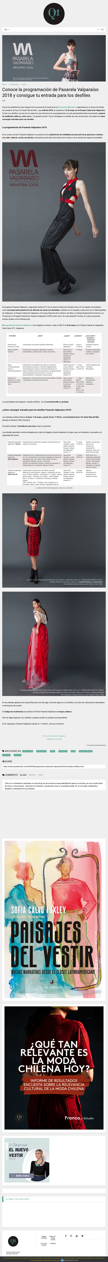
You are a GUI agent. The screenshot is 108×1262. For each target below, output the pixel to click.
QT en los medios (44, 1244)
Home (4, 84)
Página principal (44, 1237)
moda (24, 84)
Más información (68, 1260)
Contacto (53, 1243)
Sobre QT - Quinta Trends (52, 1238)
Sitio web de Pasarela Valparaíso (54, 736)
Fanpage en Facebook (54, 739)
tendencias (14, 84)
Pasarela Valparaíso (66, 107)
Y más (76, 1260)
